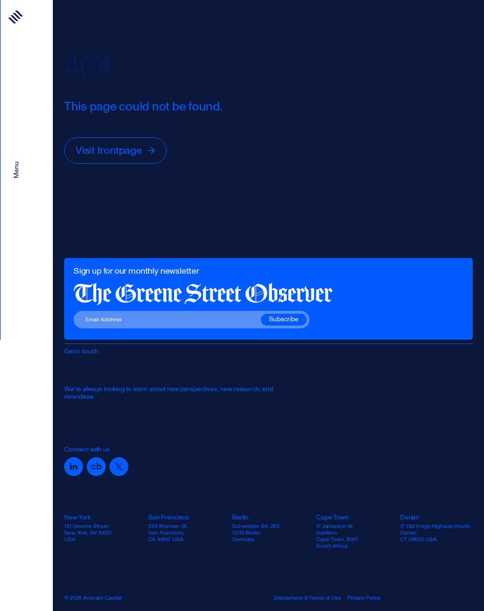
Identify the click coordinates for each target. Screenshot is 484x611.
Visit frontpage (116, 150)
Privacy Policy (364, 598)
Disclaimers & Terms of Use (308, 598)
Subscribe (284, 319)
